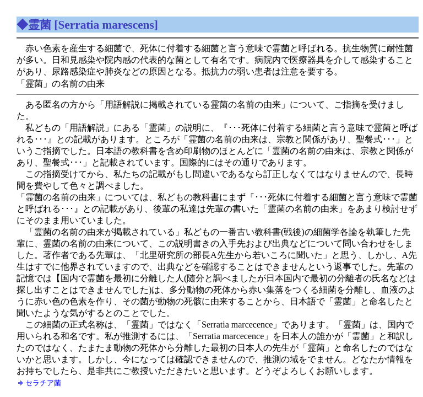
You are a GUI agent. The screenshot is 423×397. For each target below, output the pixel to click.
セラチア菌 (43, 383)
